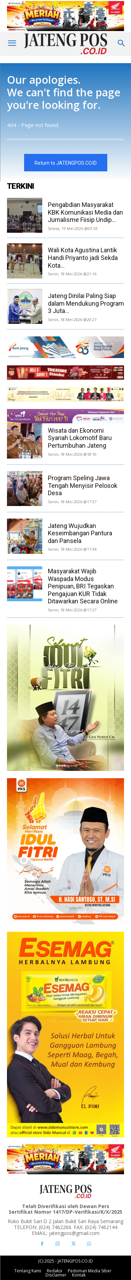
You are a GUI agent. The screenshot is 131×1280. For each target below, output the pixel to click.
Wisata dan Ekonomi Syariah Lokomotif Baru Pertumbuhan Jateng (80, 438)
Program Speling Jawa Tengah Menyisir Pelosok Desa (82, 485)
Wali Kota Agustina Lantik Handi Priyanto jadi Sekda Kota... (83, 257)
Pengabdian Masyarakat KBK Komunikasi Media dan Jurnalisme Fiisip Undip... (85, 212)
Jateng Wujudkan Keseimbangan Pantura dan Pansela (80, 533)
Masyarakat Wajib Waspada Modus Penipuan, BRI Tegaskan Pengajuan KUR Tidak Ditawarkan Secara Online (83, 586)
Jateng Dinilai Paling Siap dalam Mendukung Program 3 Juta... (86, 303)
